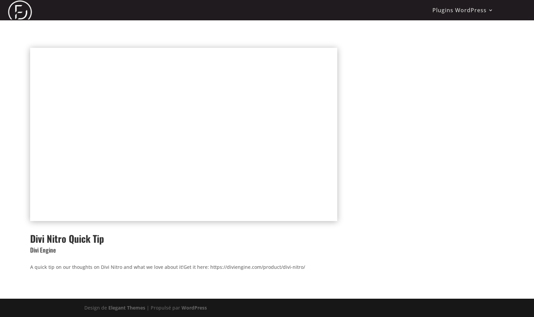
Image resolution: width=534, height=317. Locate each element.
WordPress (194, 307)
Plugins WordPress (459, 10)
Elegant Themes (126, 307)
